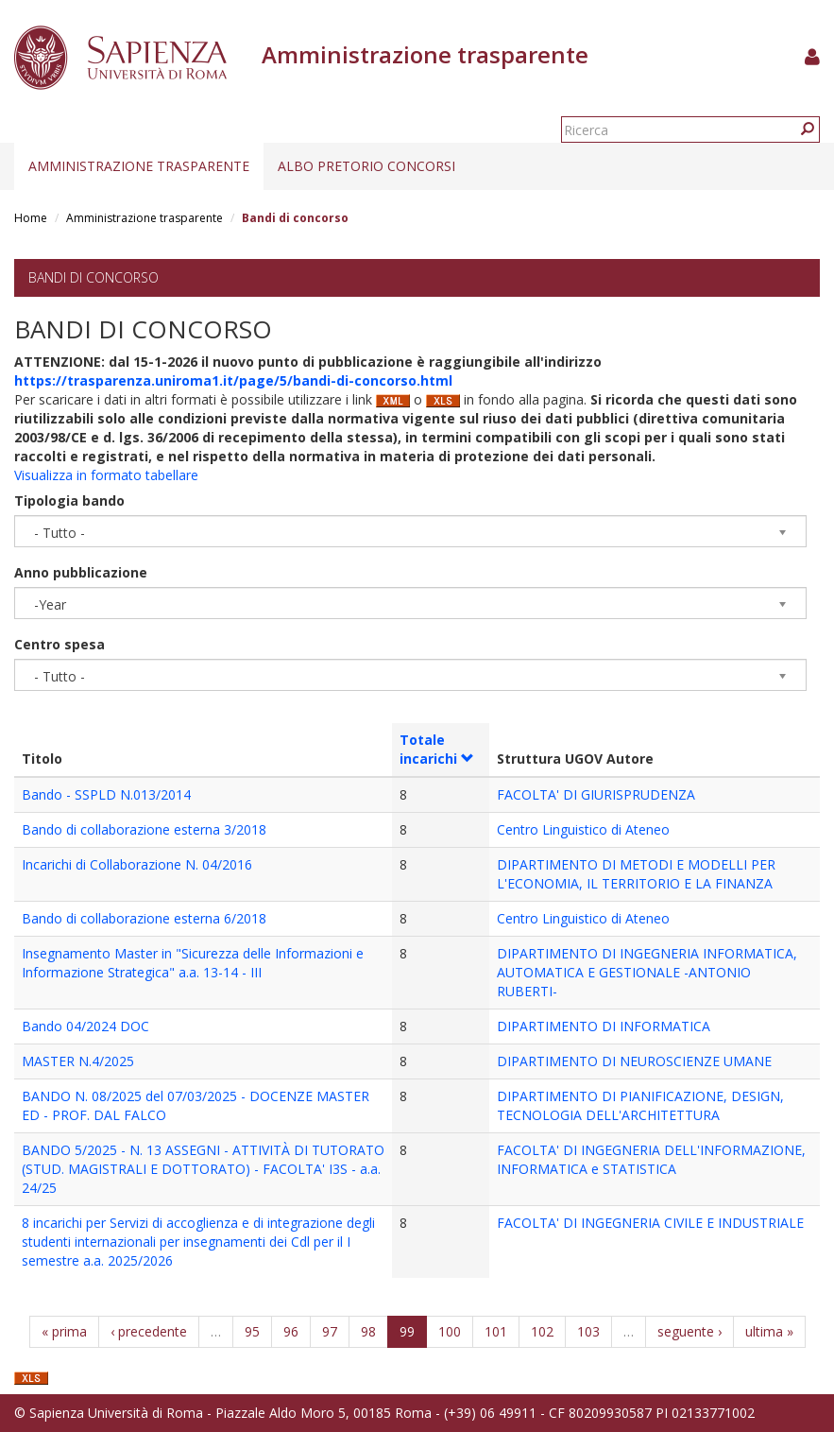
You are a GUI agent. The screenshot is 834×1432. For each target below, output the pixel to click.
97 (329, 1331)
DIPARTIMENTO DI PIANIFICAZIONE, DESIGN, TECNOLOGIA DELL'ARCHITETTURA (640, 1105)
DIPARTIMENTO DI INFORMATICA (603, 1026)
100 (449, 1331)
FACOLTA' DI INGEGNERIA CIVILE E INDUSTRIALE (650, 1223)
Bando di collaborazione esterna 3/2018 (144, 829)
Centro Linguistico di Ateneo (583, 829)
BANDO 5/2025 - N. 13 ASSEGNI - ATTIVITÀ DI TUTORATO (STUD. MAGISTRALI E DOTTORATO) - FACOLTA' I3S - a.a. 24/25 (203, 1169)
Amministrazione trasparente (138, 166)
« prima (64, 1331)
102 (542, 1331)
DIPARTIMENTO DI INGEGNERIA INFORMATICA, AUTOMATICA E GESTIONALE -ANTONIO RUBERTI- (647, 972)
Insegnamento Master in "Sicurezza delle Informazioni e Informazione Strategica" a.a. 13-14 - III (193, 962)
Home (30, 218)
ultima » (769, 1331)
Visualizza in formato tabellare (106, 475)
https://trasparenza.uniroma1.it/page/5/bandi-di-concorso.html (233, 380)
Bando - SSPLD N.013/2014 (106, 794)
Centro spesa (59, 644)
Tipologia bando (69, 500)
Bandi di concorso (93, 277)
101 (496, 1331)
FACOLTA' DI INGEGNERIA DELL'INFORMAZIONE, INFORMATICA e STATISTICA (651, 1159)
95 (252, 1331)
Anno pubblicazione (80, 572)
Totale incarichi (437, 749)
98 (368, 1331)
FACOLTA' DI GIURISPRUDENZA (596, 794)
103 (588, 1331)
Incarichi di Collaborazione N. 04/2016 (137, 864)
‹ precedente (149, 1331)
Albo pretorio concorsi (366, 166)
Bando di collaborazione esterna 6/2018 (144, 918)
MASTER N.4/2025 (78, 1061)
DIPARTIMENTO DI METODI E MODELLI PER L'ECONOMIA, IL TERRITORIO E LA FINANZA (636, 873)
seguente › (689, 1331)
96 (290, 1331)
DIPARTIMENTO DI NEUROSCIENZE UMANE (634, 1061)
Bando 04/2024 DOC (85, 1026)
